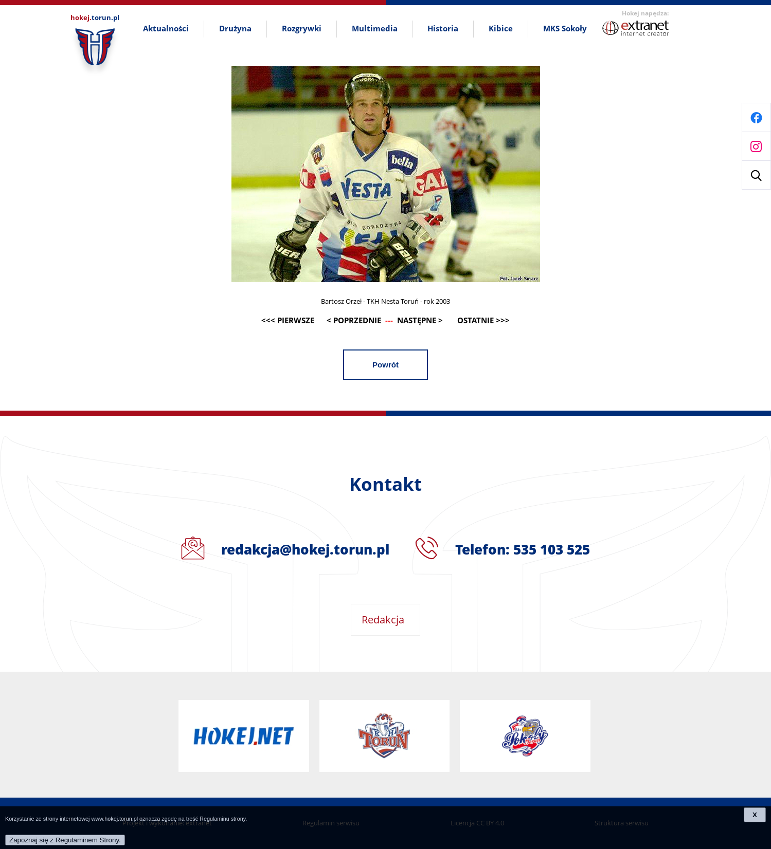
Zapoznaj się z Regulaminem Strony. (65, 840)
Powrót (385, 364)
